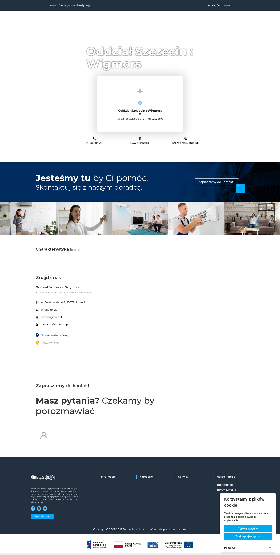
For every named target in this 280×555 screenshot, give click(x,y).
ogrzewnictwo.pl (225, 485)
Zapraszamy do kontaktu (216, 182)
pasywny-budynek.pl (226, 490)
